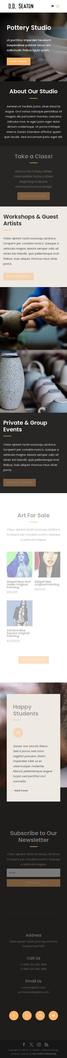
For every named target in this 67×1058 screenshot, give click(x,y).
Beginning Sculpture (34, 181)
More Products (33, 659)
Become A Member (19, 482)
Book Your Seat (18, 276)
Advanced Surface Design (33, 186)
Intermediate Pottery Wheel (33, 176)
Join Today (18, 61)
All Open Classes (33, 196)
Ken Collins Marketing (44, 1053)
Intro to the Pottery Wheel (33, 171)
